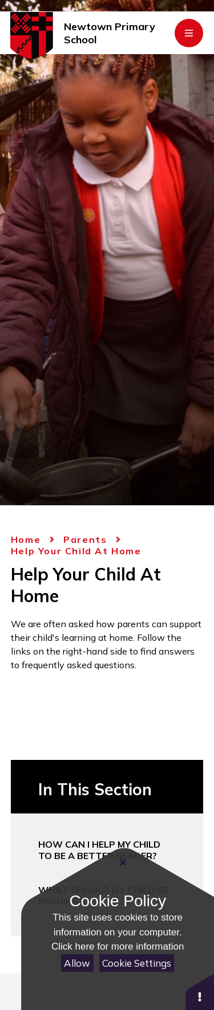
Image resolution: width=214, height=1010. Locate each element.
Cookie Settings (136, 963)
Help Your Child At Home (76, 551)
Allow (77, 963)
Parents (85, 539)
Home (26, 539)
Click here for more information (117, 946)
